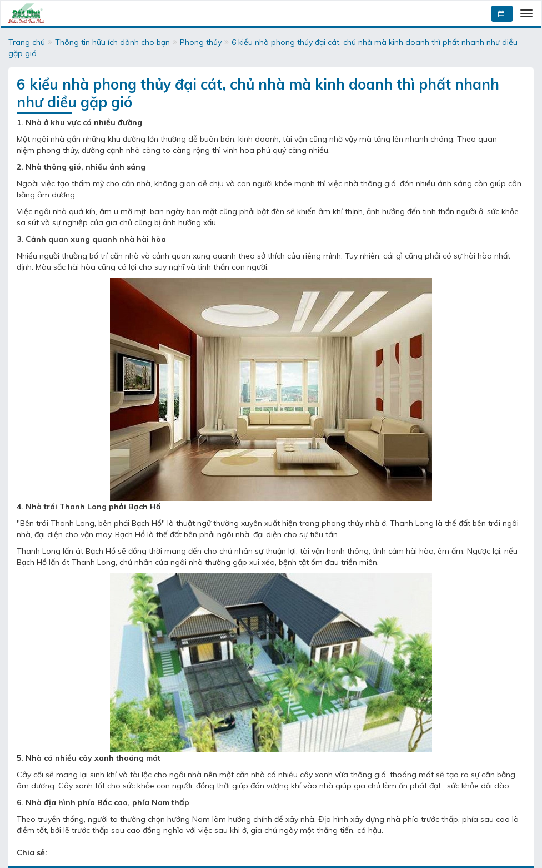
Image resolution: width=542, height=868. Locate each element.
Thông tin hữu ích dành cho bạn (112, 42)
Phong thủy (201, 42)
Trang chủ (26, 42)
